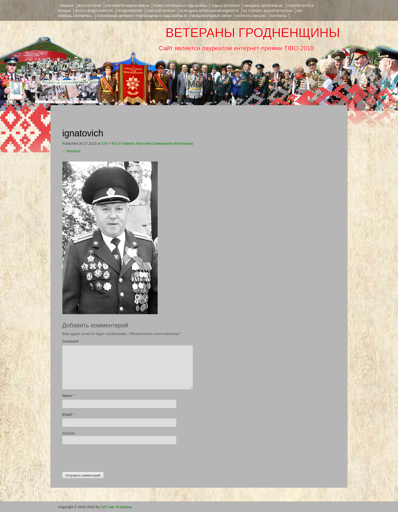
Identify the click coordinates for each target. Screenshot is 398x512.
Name (67, 396)
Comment (70, 341)
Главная (66, 6)
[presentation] (100, 457)
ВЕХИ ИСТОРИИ (89, 6)
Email (67, 414)
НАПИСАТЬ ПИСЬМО (250, 16)
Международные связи (211, 16)
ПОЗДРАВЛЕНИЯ (130, 11)
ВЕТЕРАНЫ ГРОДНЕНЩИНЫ (252, 32)
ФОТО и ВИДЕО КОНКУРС (94, 11)
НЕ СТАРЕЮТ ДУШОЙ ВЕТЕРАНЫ (267, 11)
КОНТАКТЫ (278, 16)
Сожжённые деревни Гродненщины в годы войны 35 (142, 16)
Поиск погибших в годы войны (180, 6)
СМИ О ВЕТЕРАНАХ (160, 11)
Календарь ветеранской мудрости (209, 11)
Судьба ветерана (225, 6)
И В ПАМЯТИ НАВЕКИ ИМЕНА (127, 6)
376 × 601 (110, 143)
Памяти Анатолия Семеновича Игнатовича (157, 143)
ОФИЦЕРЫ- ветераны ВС (263, 6)
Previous (71, 151)
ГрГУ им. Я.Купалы (116, 507)
